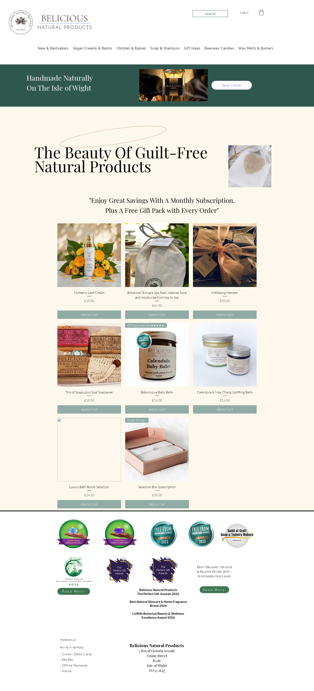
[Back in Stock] (231, 85)
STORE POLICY (68, 640)
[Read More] (73, 591)
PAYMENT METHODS (72, 647)
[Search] (210, 13)
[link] (261, 12)
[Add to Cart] (89, 314)
